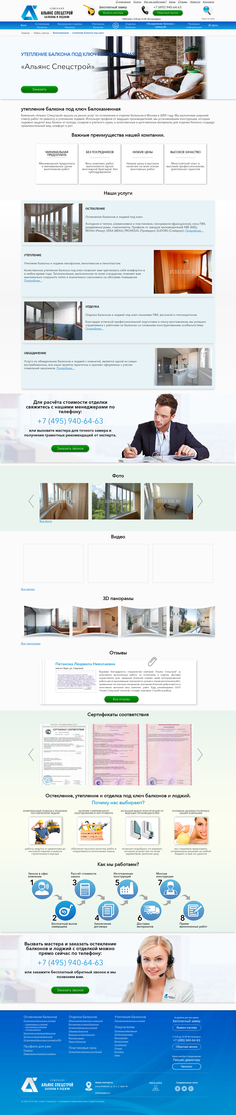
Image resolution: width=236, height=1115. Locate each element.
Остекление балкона (42, 25)
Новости (195, 1)
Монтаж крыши (76, 1038)
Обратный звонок (167, 12)
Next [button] (200, 501)
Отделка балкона (130, 25)
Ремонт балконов (77, 1041)
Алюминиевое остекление (37, 1024)
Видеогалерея (121, 1041)
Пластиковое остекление (36, 1027)
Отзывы (182, 1)
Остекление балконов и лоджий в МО (42, 1040)
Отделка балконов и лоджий (83, 1027)
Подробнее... (194, 230)
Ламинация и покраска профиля (40, 1053)
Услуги (137, 1)
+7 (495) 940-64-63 (167, 7)
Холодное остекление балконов (39, 1033)
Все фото (46, 521)
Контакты (208, 1)
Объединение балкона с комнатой (160, 25)
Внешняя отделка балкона (82, 1034)
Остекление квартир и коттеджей (85, 1051)
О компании (123, 1)
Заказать (39, 89)
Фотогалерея (121, 1038)
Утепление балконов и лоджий (130, 1021)
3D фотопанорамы (124, 1034)
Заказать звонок (70, 448)
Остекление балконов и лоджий (40, 1021)
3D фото (213, 25)
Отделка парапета (33, 1030)
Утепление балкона (98, 25)
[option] (66, 501)
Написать (186, 1066)
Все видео (28, 589)
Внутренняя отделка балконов (84, 1024)
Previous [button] (31, 501)
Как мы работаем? (155, 1)
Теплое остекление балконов (38, 1036)
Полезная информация (194, 25)
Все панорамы (31, 643)
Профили (28, 1050)
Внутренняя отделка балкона (70, 25)
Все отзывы (121, 699)
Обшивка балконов (78, 1031)
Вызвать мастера (113, 12)
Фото (23, 25)
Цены (172, 1)
